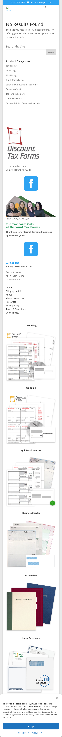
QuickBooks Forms (15, 79)
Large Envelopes (14, 98)
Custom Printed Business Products (23, 103)
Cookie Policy (23, 733)
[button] (57, 697)
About (9, 294)
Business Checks (14, 89)
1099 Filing (11, 65)
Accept (31, 726)
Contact (10, 287)
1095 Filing (11, 75)
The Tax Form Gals (15, 298)
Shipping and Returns (16, 291)
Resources (11, 301)
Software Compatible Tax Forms (22, 84)
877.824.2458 (19, 2)
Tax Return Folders (15, 93)
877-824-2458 (12, 262)
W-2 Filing (11, 70)
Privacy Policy (36, 733)
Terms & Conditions (16, 309)
